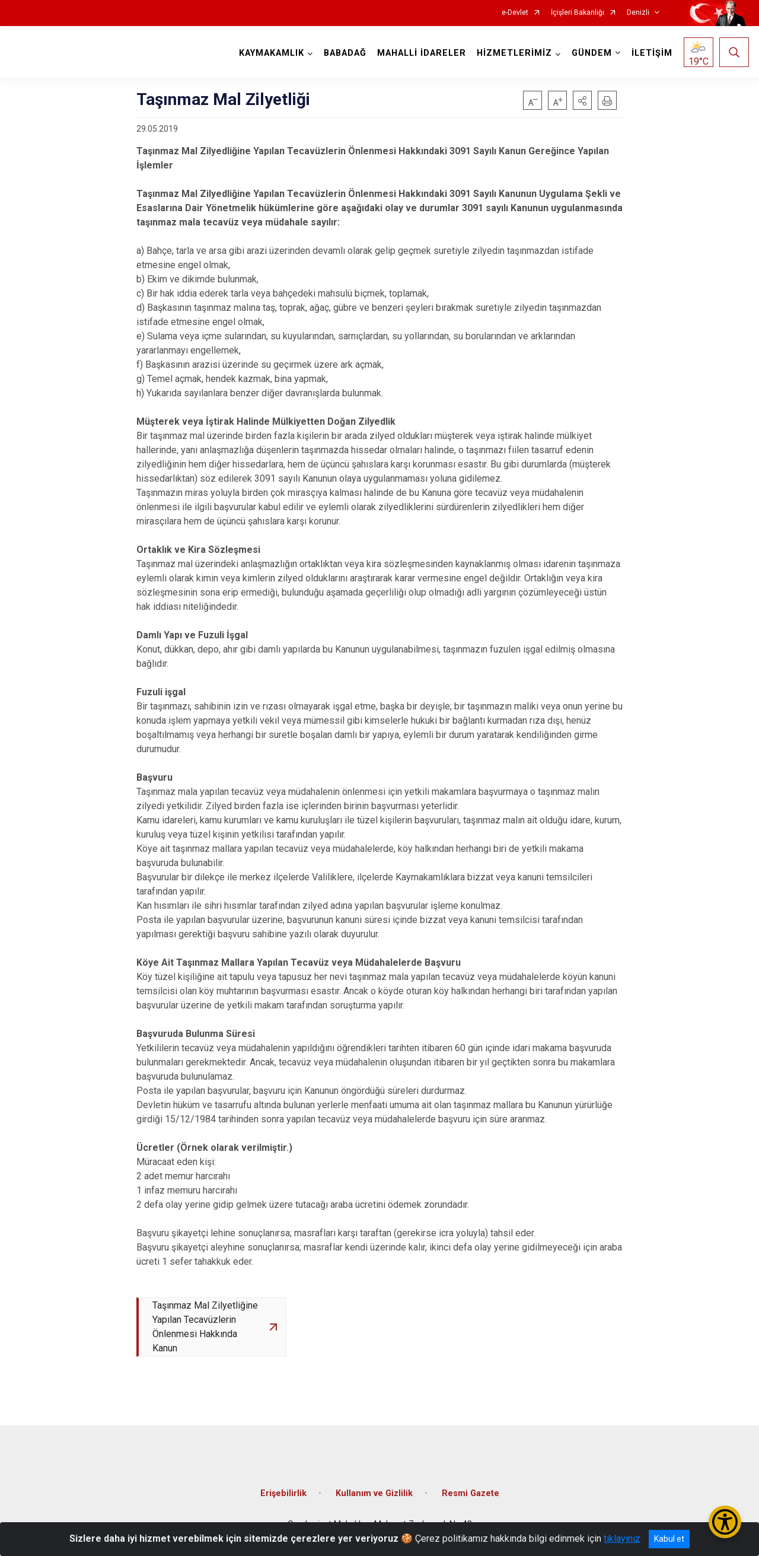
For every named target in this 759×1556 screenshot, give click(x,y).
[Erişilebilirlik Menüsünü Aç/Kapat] (725, 1522)
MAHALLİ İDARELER (421, 53)
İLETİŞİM (652, 53)
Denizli (638, 13)
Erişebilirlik (283, 1494)
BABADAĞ (345, 53)
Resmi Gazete (470, 1494)
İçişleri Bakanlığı (577, 13)
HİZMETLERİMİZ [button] (514, 53)
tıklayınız (622, 1538)
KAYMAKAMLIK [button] (271, 53)
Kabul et (669, 1539)
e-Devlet (515, 13)
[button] (582, 100)
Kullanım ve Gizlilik (374, 1494)
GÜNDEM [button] (592, 53)
